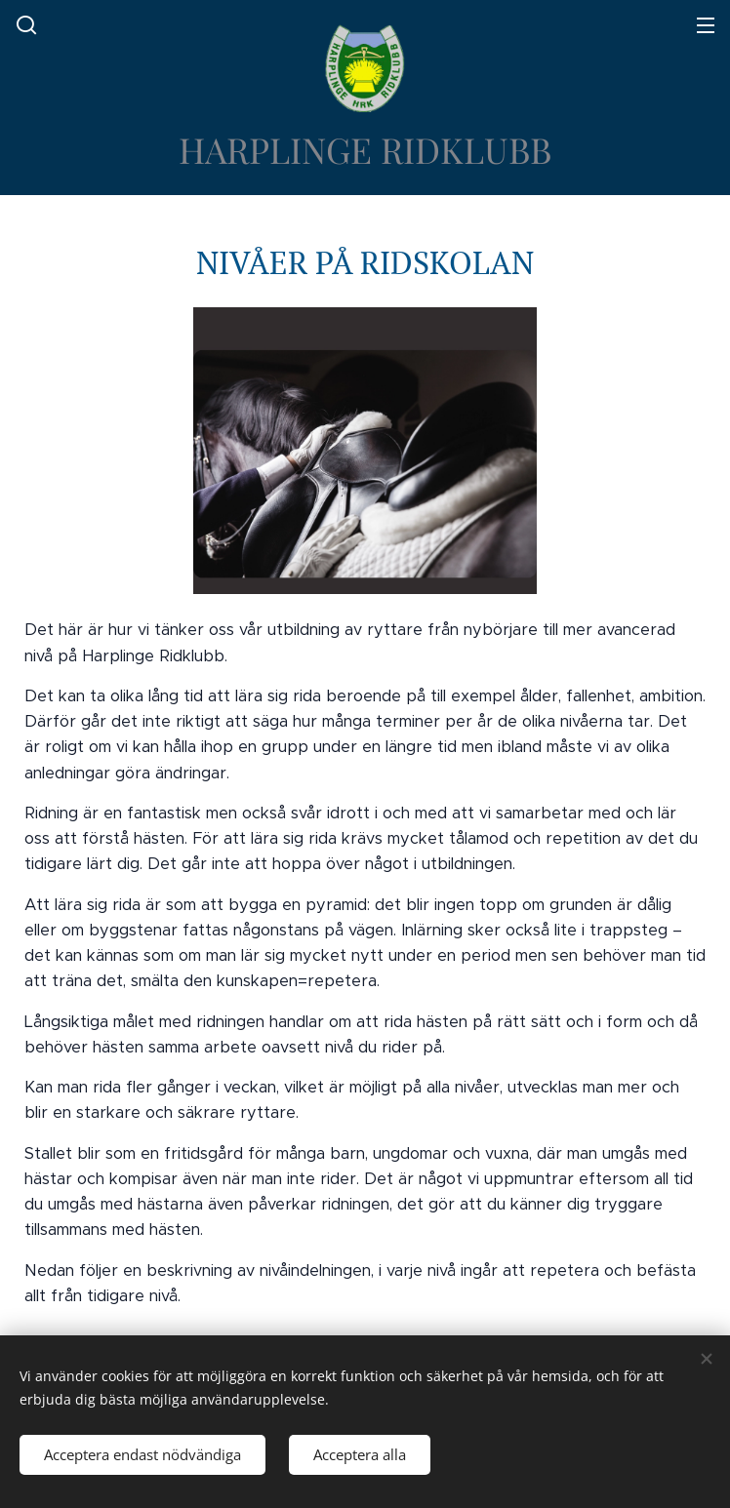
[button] (24, 24)
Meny (705, 25)
